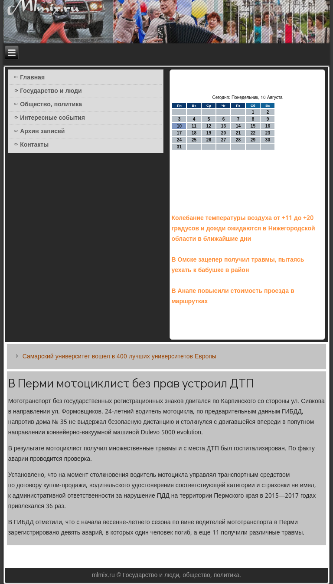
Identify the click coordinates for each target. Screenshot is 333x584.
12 (208, 126)
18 (194, 133)
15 (253, 126)
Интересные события (52, 118)
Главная (32, 77)
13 (223, 126)
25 (194, 140)
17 (179, 133)
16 (267, 126)
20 (223, 133)
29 (253, 140)
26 (208, 140)
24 (179, 140)
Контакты (34, 145)
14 (238, 126)
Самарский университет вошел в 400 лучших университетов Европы (119, 356)
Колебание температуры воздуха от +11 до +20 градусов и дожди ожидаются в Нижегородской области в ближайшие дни (243, 228)
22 (253, 133)
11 (194, 126)
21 (238, 133)
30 (267, 140)
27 (223, 140)
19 (208, 133)
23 (267, 133)
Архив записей (42, 131)
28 (238, 140)
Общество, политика (51, 104)
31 (179, 146)
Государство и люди (51, 91)
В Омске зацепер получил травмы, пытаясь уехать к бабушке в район (237, 265)
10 (179, 126)
